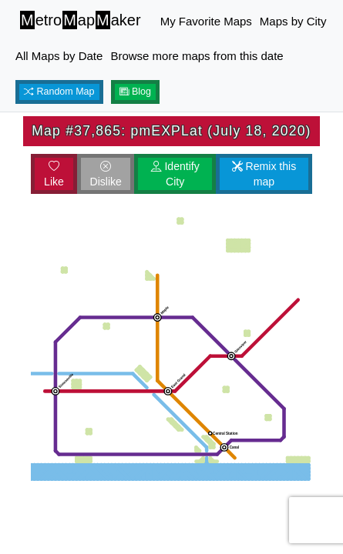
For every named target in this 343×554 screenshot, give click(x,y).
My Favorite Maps (206, 21)
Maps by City (293, 21)
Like (54, 174)
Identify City (175, 174)
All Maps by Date (59, 55)
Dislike (105, 174)
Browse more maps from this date (196, 55)
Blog (135, 91)
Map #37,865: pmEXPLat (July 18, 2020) (171, 130)
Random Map (59, 91)
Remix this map (264, 174)
